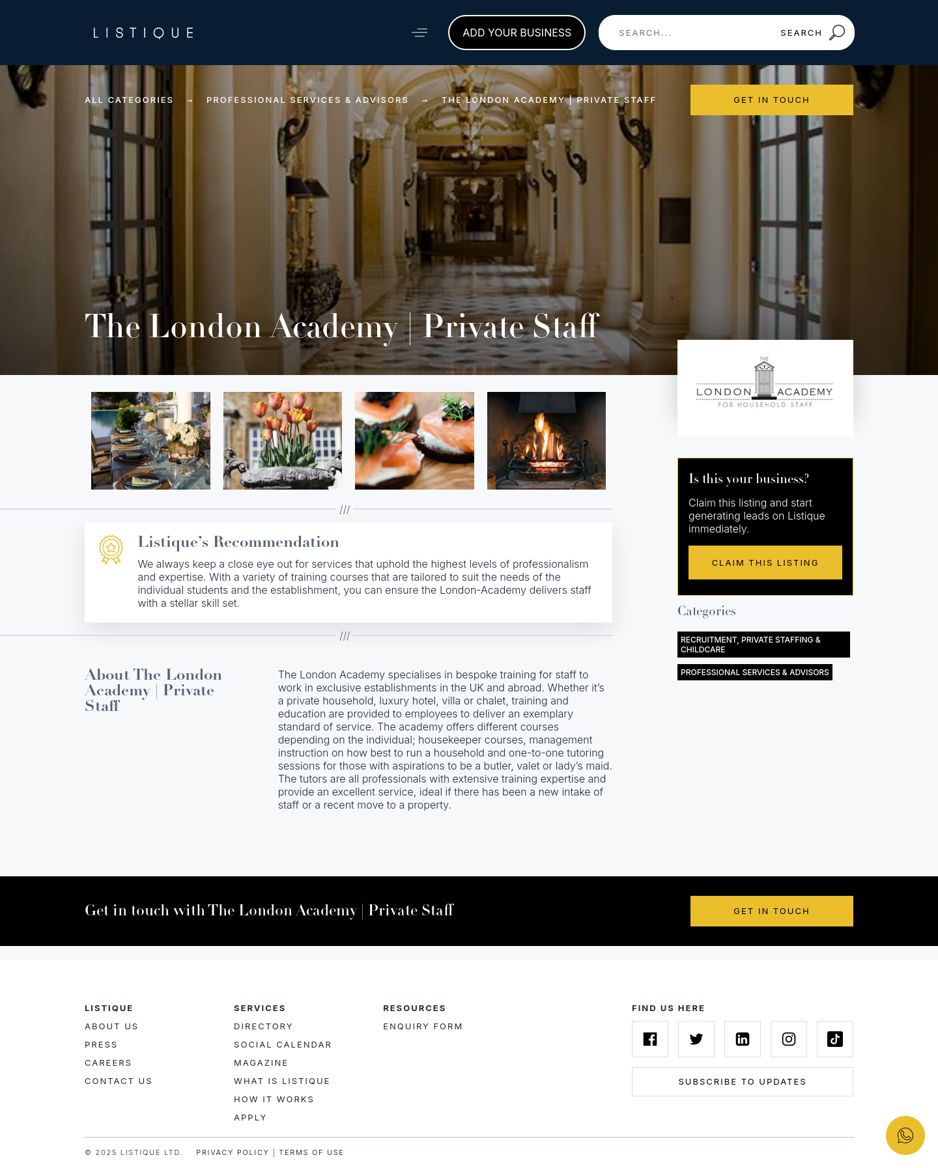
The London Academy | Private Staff (549, 99)
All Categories (129, 99)
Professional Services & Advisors (307, 99)
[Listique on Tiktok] (835, 1039)
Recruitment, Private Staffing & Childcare (751, 644)
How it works (274, 1099)
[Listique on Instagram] (789, 1039)
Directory (263, 1026)
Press (101, 1044)
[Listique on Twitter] (696, 1039)
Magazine (261, 1062)
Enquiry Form (423, 1026)
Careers (108, 1062)
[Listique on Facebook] (650, 1039)
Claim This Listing (765, 562)
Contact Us (119, 1081)
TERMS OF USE (311, 1152)
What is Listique (282, 1081)
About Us (112, 1026)
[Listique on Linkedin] (742, 1039)
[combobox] (685, 32)
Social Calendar (283, 1044)
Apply (250, 1117)
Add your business (516, 32)
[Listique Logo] (143, 33)
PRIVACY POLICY (232, 1152)
